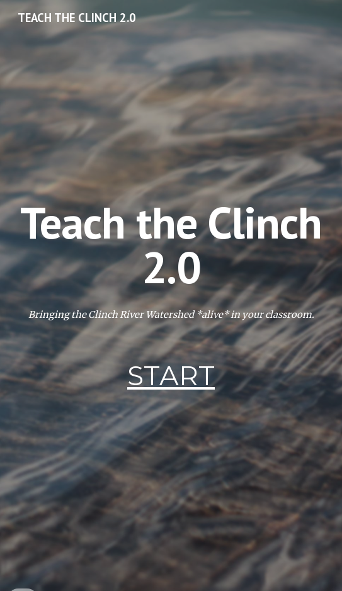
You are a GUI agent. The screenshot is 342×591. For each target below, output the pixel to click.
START (171, 375)
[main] (170, 244)
